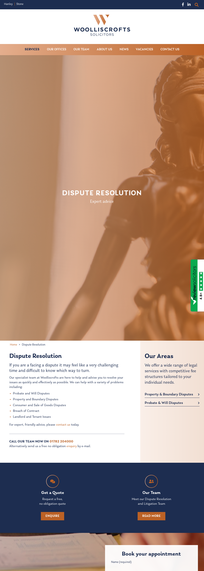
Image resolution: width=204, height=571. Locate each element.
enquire (52, 516)
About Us (104, 49)
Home (13, 344)
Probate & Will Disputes (164, 403)
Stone (19, 4)
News (124, 49)
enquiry (72, 446)
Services (31, 49)
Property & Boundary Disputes (169, 394)
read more (151, 516)
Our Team (81, 49)
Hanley (8, 4)
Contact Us (170, 49)
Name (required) (121, 562)
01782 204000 (61, 441)
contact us (63, 424)
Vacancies (144, 49)
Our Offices (56, 49)
